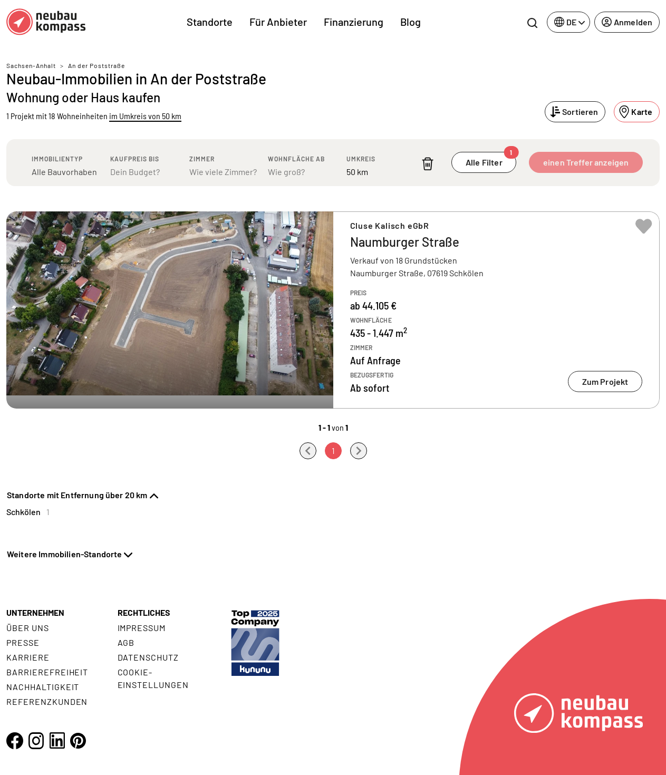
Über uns (27, 628)
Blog (410, 21)
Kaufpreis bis (134, 158)
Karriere (28, 657)
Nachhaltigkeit (42, 687)
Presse (23, 642)
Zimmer (202, 158)
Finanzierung (353, 21)
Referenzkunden (47, 701)
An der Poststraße (96, 65)
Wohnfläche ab (296, 158)
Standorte (210, 21)
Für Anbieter (278, 21)
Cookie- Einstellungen (153, 678)
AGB (126, 642)
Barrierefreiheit (47, 672)
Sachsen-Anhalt (31, 65)
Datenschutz (148, 657)
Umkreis (360, 158)
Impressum (142, 628)
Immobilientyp (57, 158)
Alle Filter (491, 159)
